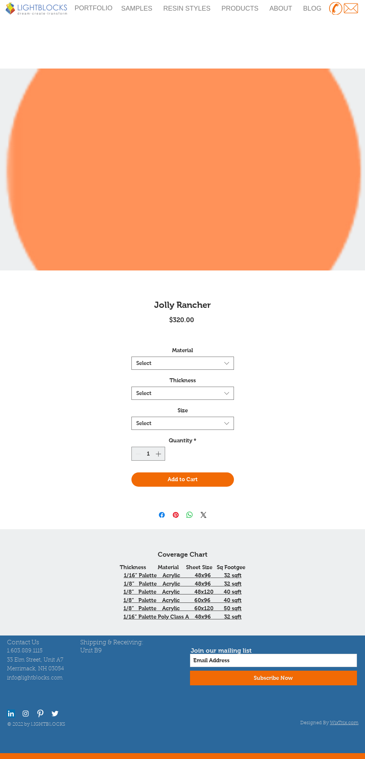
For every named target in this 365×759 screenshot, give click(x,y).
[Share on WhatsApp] (189, 515)
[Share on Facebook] (161, 515)
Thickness (183, 380)
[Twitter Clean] (55, 714)
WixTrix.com (344, 723)
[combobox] (182, 363)
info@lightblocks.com (35, 678)
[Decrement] (137, 454)
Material (182, 350)
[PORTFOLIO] (94, 8)
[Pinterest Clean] (40, 714)
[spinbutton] (148, 454)
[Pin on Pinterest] (175, 515)
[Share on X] (203, 515)
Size (183, 410)
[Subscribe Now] (273, 678)
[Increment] (159, 454)
